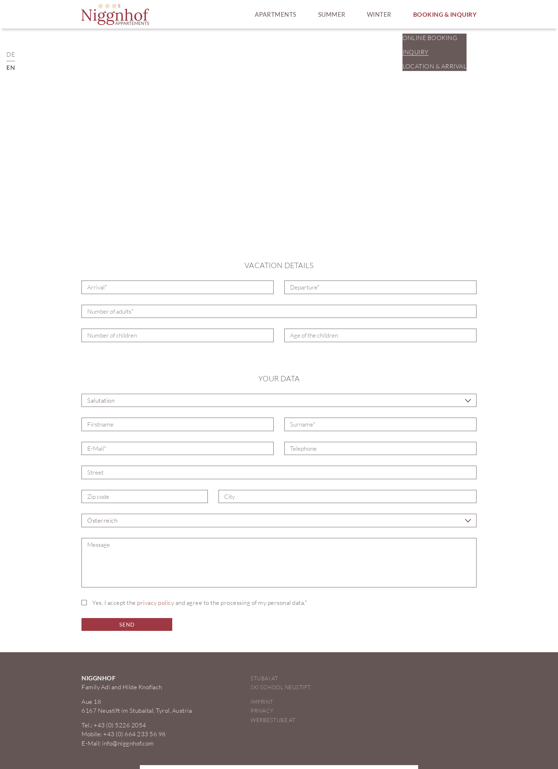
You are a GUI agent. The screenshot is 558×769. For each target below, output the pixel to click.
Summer (332, 14)
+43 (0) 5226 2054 (120, 725)
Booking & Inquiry (445, 14)
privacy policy (155, 602)
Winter (379, 14)
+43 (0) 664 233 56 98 (134, 734)
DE (10, 54)
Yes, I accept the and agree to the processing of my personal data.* (199, 602)
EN (10, 67)
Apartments (275, 14)
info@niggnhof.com (128, 743)
